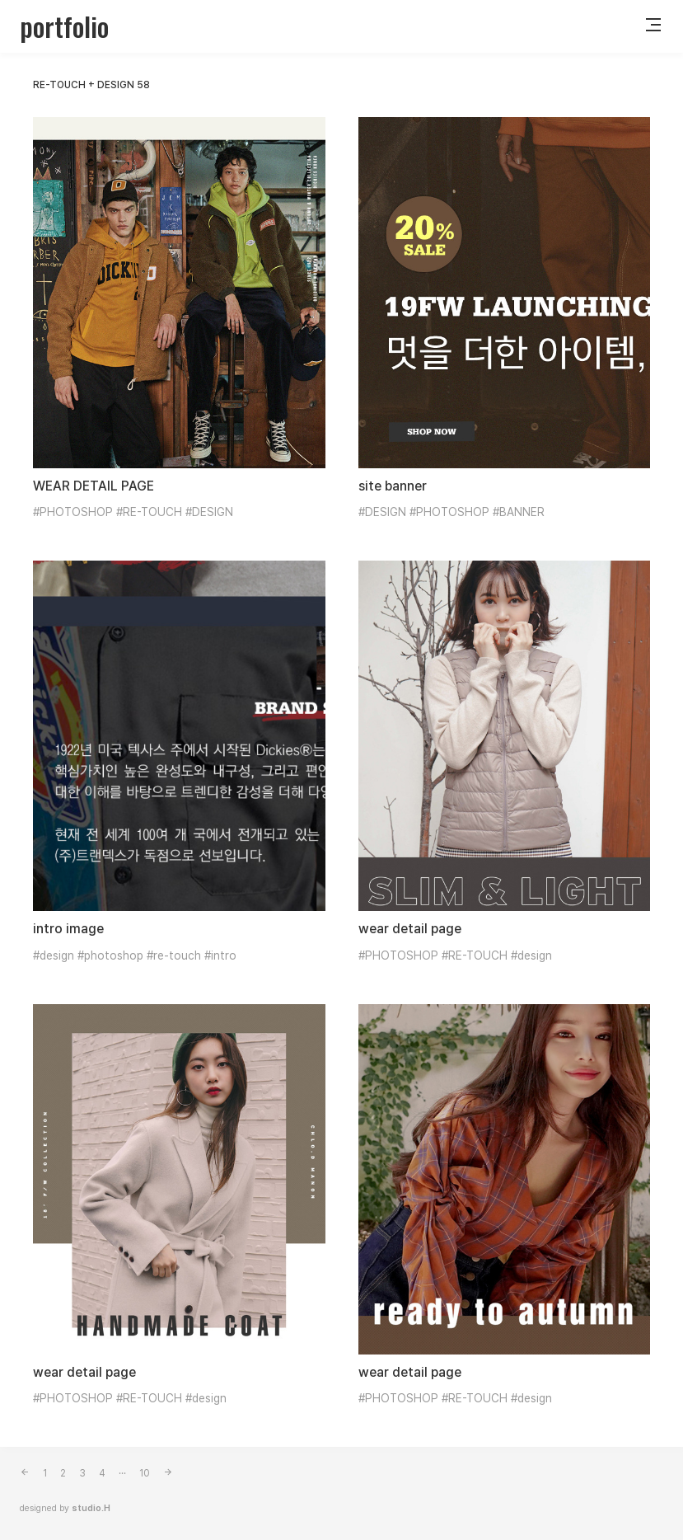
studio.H (91, 1508)
